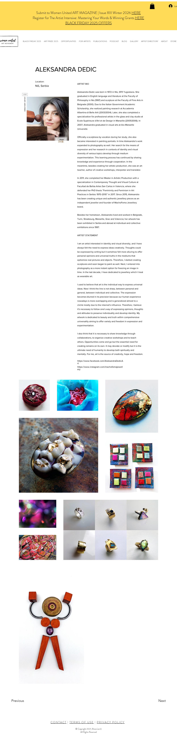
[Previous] (21, 701)
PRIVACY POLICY (111, 722)
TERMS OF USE (81, 722)
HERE (136, 12)
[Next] (156, 701)
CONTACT (58, 722)
